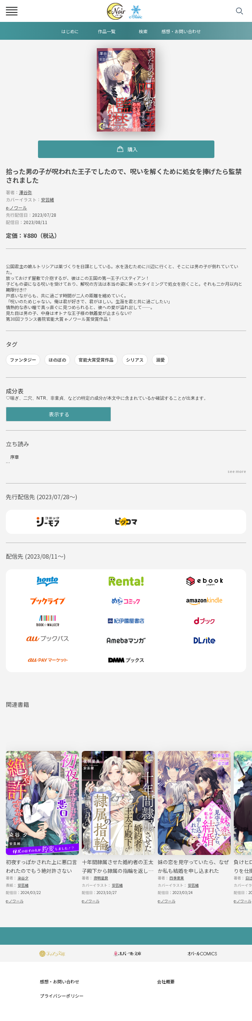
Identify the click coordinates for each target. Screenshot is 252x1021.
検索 (143, 31)
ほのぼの (57, 360)
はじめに (70, 31)
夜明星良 (100, 878)
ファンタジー (23, 360)
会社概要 (166, 981)
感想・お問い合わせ (181, 31)
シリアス (135, 360)
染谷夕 (23, 878)
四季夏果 (176, 878)
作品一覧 (106, 31)
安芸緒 (47, 199)
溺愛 (160, 360)
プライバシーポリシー (62, 996)
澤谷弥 (25, 192)
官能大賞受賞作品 (96, 360)
